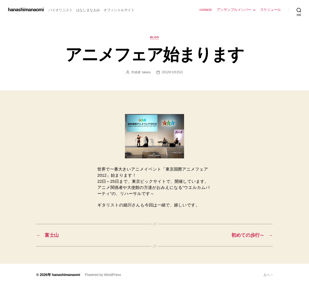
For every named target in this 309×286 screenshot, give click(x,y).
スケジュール (270, 10)
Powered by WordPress (103, 275)
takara (146, 72)
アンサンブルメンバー (234, 10)
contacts (205, 10)
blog (154, 37)
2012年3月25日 (172, 72)
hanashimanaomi (26, 9)
